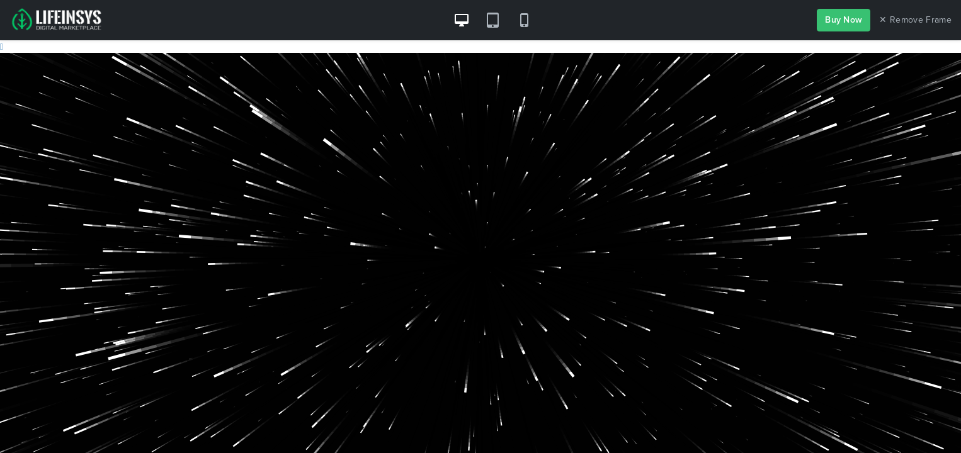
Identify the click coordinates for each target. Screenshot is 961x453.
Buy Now (843, 19)
